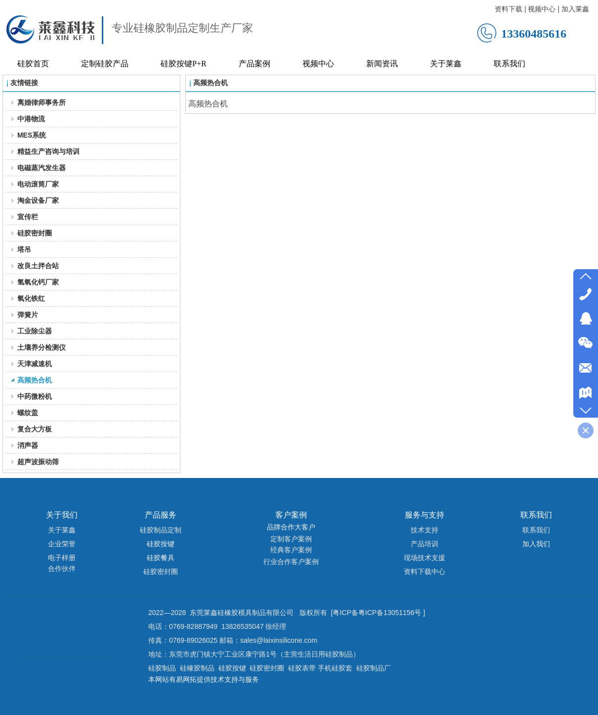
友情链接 (24, 83)
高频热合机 (210, 83)
